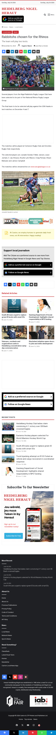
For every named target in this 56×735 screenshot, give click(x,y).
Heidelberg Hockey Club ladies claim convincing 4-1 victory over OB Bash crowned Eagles (32, 426)
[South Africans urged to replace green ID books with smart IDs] (14, 306)
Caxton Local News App (10, 665)
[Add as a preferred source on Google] (13, 19)
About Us (5, 601)
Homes (4, 658)
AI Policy (5, 619)
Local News (6, 632)
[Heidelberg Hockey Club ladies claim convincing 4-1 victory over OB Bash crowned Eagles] (8, 426)
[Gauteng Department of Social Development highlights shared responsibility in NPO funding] (41, 306)
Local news (19, 27)
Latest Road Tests (8, 655)
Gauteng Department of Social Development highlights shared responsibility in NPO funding (41, 317)
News (11, 27)
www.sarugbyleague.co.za (40, 167)
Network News (7, 635)
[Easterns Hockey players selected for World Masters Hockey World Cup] (8, 438)
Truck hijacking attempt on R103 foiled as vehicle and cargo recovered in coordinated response (35, 459)
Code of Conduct (8, 612)
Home (5, 27)
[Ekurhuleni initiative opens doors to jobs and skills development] (41, 332)
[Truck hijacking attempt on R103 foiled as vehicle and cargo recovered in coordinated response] (8, 459)
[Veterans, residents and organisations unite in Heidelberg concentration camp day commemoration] (14, 332)
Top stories (28, 719)
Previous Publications (9, 605)
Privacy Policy (6, 609)
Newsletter (5, 662)
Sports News (6, 639)
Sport (15, 32)
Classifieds (5, 651)
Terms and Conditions (9, 616)
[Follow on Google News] (28, 272)
